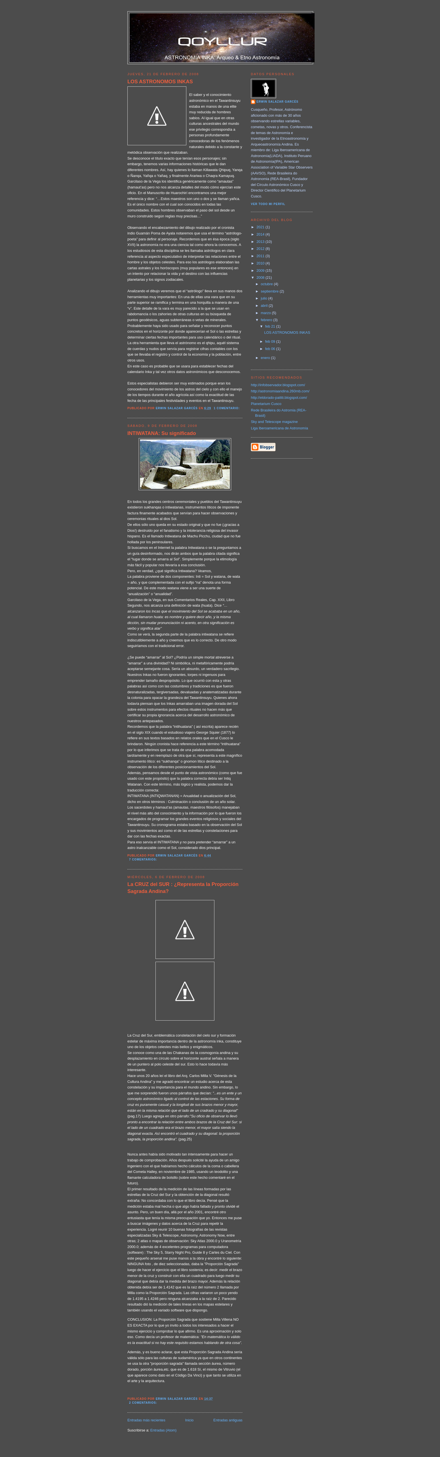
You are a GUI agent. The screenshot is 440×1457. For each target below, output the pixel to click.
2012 (260, 249)
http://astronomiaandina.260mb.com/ (280, 391)
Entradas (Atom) (163, 1430)
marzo (266, 313)
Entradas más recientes (146, 1420)
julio (264, 298)
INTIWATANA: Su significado (161, 433)
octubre (267, 284)
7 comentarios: (143, 859)
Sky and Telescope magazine (274, 422)
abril (265, 305)
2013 (260, 242)
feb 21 (270, 326)
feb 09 (270, 341)
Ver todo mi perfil (268, 204)
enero (266, 358)
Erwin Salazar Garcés (277, 101)
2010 (260, 263)
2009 (260, 270)
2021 (260, 227)
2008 (260, 277)
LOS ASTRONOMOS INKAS (160, 81)
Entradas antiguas (227, 1420)
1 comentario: (227, 408)
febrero (267, 320)
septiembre (270, 291)
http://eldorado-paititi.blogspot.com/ (279, 397)
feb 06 (270, 349)
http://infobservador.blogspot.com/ (278, 385)
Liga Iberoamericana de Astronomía (279, 428)
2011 (260, 256)
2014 (260, 234)
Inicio (189, 1420)
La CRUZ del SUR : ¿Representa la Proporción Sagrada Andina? (183, 887)
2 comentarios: (143, 1402)
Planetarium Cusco (266, 404)
